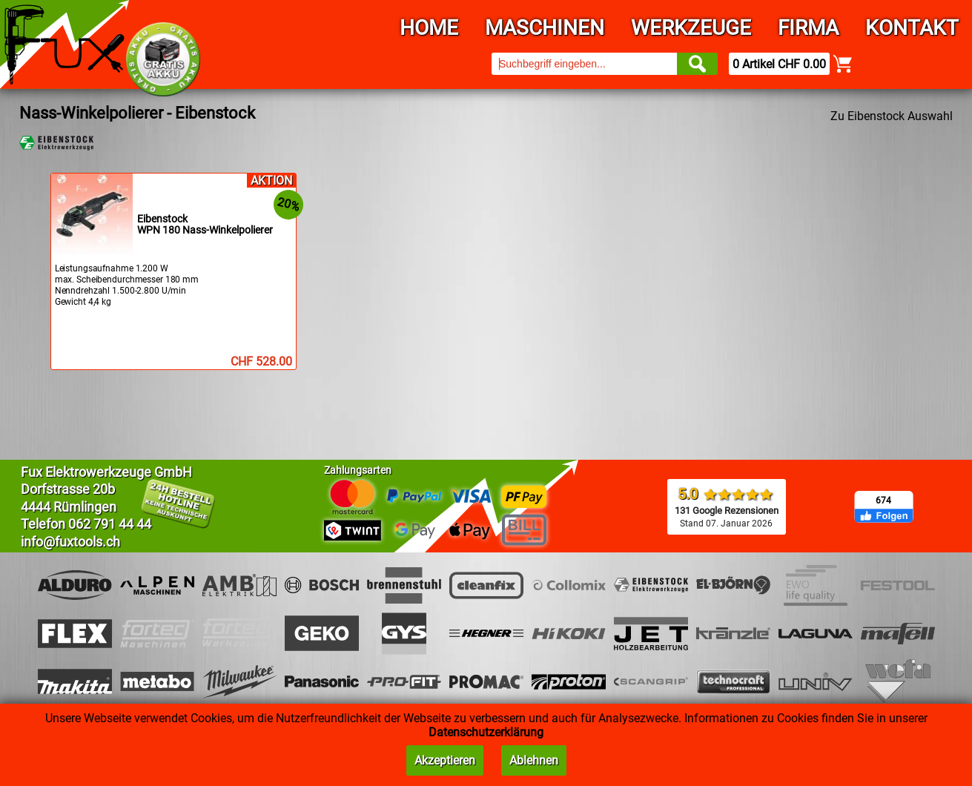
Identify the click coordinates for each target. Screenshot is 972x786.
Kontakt (912, 28)
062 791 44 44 (109, 524)
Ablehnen (533, 760)
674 (883, 500)
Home (429, 28)
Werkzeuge (691, 28)
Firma (808, 28)
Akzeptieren (444, 760)
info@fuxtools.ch (70, 541)
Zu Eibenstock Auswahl (891, 116)
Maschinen (544, 28)
